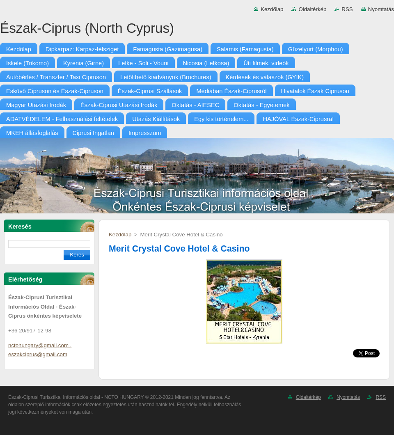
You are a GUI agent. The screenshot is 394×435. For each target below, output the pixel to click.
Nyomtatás (381, 9)
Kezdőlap (272, 9)
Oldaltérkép (312, 9)
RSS (347, 9)
